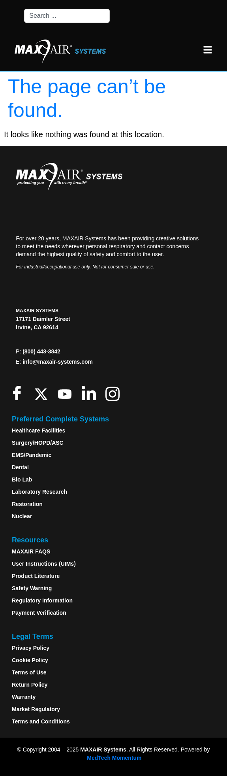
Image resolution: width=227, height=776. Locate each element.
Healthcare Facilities (38, 430)
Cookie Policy (30, 660)
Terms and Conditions (41, 721)
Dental (20, 467)
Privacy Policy (30, 648)
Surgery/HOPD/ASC (38, 443)
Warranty (24, 697)
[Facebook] (19, 393)
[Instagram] (114, 393)
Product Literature (36, 576)
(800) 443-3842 (41, 351)
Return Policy (29, 685)
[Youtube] (66, 393)
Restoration (27, 504)
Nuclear (22, 516)
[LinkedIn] (90, 393)
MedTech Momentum (114, 758)
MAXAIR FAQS (31, 551)
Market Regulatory (36, 709)
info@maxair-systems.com (58, 362)
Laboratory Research (39, 492)
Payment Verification (39, 613)
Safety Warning (32, 588)
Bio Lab (22, 479)
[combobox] (66, 16)
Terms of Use (29, 672)
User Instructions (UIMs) (44, 564)
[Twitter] (43, 393)
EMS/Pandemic (31, 455)
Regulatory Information (42, 600)
